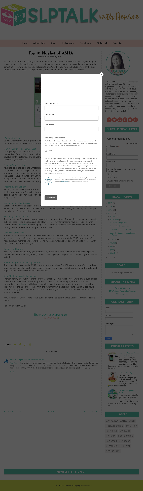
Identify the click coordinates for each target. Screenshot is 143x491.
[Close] (101, 74)
